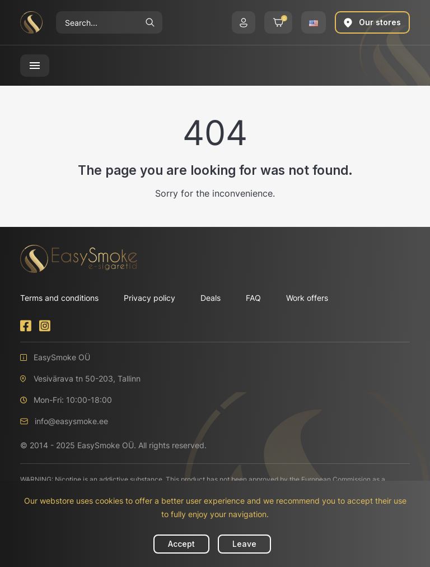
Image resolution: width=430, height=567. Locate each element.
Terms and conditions (59, 298)
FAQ (253, 298)
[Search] (97, 22)
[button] (243, 22)
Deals (210, 298)
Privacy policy (149, 298)
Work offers (307, 298)
